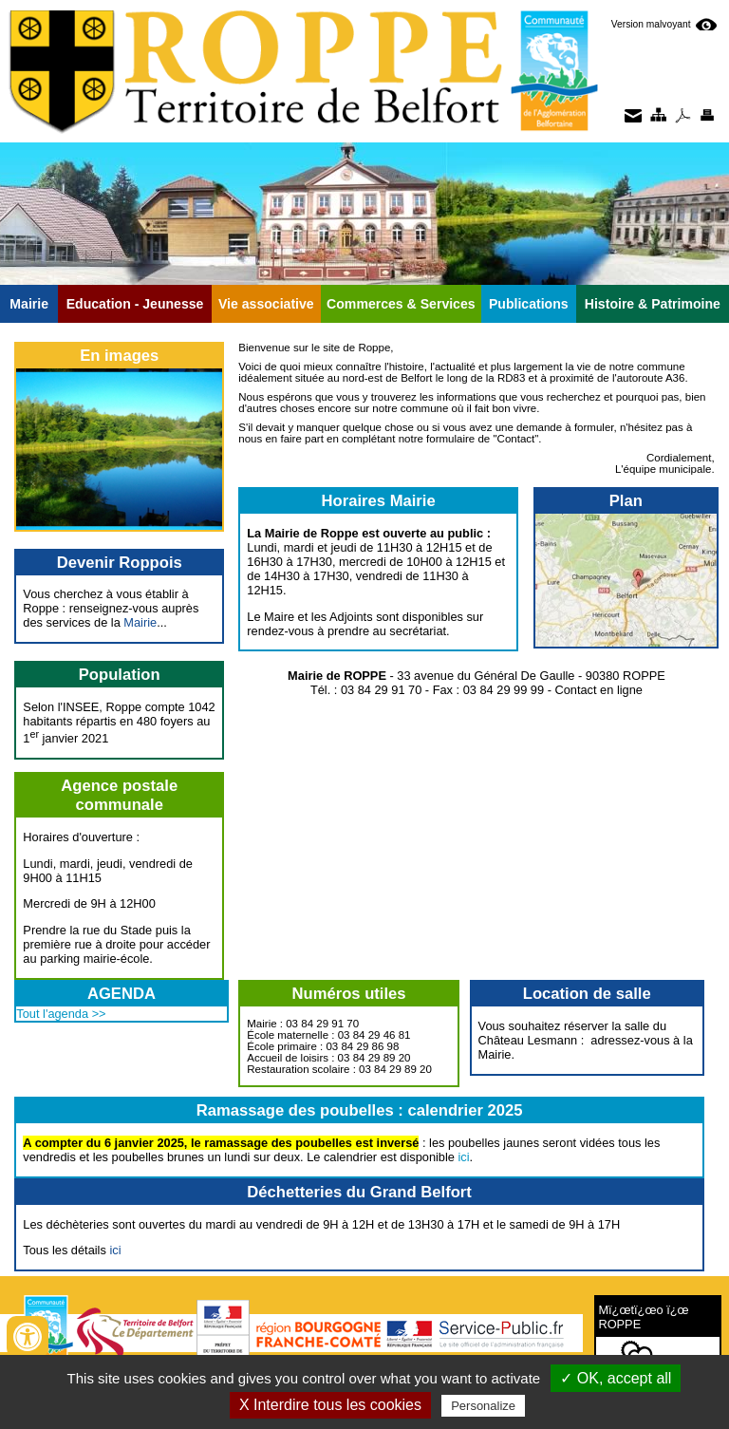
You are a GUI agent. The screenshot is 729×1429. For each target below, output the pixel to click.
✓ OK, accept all (615, 1378)
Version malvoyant (651, 24)
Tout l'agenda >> (60, 1013)
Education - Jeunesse (135, 303)
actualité (455, 366)
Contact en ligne (598, 690)
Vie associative (266, 303)
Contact (516, 438)
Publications (529, 303)
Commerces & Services (401, 303)
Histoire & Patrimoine (652, 303)
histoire (406, 366)
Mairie (28, 303)
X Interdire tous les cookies (330, 1405)
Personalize (483, 1406)
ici (464, 1157)
